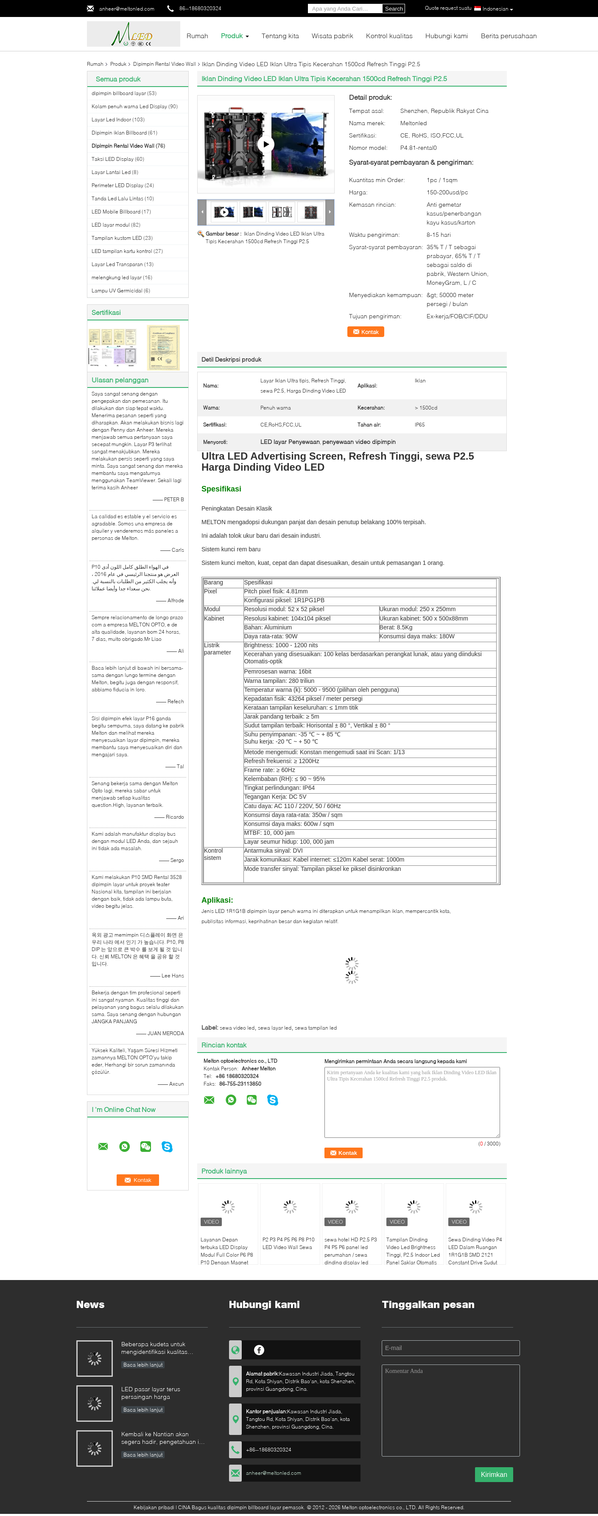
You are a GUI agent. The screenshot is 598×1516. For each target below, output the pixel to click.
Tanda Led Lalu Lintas (117, 198)
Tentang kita (280, 35)
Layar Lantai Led (111, 172)
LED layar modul (111, 225)
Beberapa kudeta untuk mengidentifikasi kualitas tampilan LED (154, 1348)
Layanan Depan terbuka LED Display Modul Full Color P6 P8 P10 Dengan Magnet (227, 1251)
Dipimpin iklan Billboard (119, 132)
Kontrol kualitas (389, 35)
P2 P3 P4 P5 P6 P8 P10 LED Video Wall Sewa (289, 1243)
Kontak (370, 331)
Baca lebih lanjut (142, 1365)
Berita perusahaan (509, 35)
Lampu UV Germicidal (117, 290)
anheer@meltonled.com (126, 9)
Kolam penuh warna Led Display (129, 106)
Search (394, 9)
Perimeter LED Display (117, 185)
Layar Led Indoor (111, 119)
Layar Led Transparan (117, 264)
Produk (232, 35)
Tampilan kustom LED (117, 238)
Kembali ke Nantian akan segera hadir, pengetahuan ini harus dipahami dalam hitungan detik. (164, 1438)
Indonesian (498, 9)
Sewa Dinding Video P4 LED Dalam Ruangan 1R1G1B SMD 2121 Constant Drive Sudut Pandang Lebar (475, 1254)
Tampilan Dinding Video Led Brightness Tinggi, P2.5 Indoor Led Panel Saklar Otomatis (413, 1251)
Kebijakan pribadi (154, 1507)
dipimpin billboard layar (119, 93)
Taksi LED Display (113, 159)
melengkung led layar (117, 277)
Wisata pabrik (332, 35)
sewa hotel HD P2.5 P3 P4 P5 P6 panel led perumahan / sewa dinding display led (350, 1251)
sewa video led (237, 1028)
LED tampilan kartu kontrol (122, 251)
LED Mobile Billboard (116, 211)
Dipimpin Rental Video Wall (164, 64)
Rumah (197, 35)
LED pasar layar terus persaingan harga (150, 1392)
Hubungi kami (446, 35)
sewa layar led (274, 1028)
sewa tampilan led (316, 1028)
